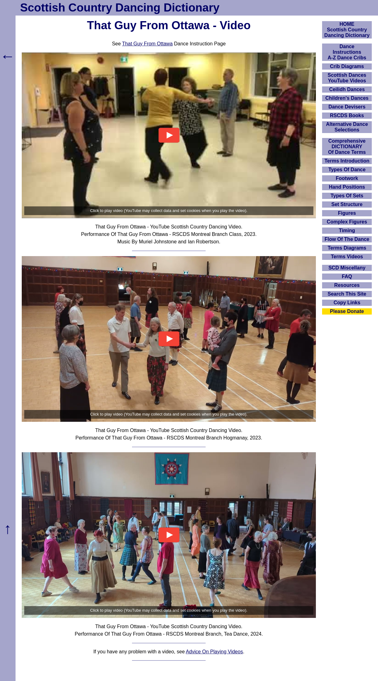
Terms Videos (347, 256)
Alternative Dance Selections (347, 127)
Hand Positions (347, 187)
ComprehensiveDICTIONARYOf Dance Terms (347, 146)
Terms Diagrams (347, 248)
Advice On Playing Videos (214, 651)
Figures (347, 213)
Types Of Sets (346, 195)
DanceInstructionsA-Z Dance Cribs (347, 52)
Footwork (347, 178)
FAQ (347, 276)
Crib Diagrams (347, 66)
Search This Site (347, 294)
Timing (347, 230)
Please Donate (347, 311)
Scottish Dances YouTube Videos (347, 77)
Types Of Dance (347, 169)
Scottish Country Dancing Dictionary (120, 7)
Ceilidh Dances (347, 89)
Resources (347, 285)
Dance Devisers (346, 106)
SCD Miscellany (346, 267)
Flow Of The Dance (347, 239)
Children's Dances (347, 98)
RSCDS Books (347, 115)
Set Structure (346, 204)
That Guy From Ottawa (147, 43)
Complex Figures (347, 221)
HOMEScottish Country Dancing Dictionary (347, 29)
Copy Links (347, 302)
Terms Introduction (347, 160)
